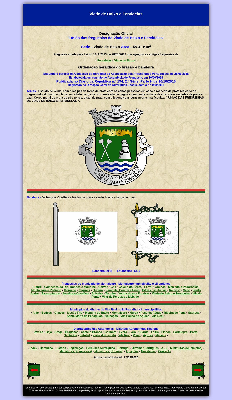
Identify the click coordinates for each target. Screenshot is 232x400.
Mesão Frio (74, 312)
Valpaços (111, 315)
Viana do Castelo (104, 335)
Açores (148, 335)
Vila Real (157, 315)
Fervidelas (104, 60)
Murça (134, 312)
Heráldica (46, 348)
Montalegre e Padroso (46, 290)
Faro (132, 332)
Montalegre (119, 312)
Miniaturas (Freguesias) (76, 351)
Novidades (148, 351)
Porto (194, 332)
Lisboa (166, 332)
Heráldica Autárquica (100, 348)
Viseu (136, 335)
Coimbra (110, 332)
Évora (123, 332)
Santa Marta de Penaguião (85, 315)
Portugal (123, 348)
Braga (58, 332)
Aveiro (38, 332)
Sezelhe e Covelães (75, 293)
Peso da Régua (151, 312)
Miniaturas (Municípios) (186, 348)
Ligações (132, 351)
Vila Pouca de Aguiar (134, 315)
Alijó (36, 312)
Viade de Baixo (124, 60)
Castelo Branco (91, 332)
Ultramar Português (145, 348)
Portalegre (180, 332)
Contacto (164, 351)
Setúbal (85, 335)
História (60, 348)
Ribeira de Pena (174, 312)
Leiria (155, 332)
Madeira (160, 335)
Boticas (46, 312)
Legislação (76, 348)
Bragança (71, 332)
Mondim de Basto (97, 312)
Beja (49, 332)
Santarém (70, 335)
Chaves (59, 312)
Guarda (143, 332)
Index (33, 348)
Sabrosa (193, 312)
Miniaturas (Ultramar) (108, 351)
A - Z (164, 348)
